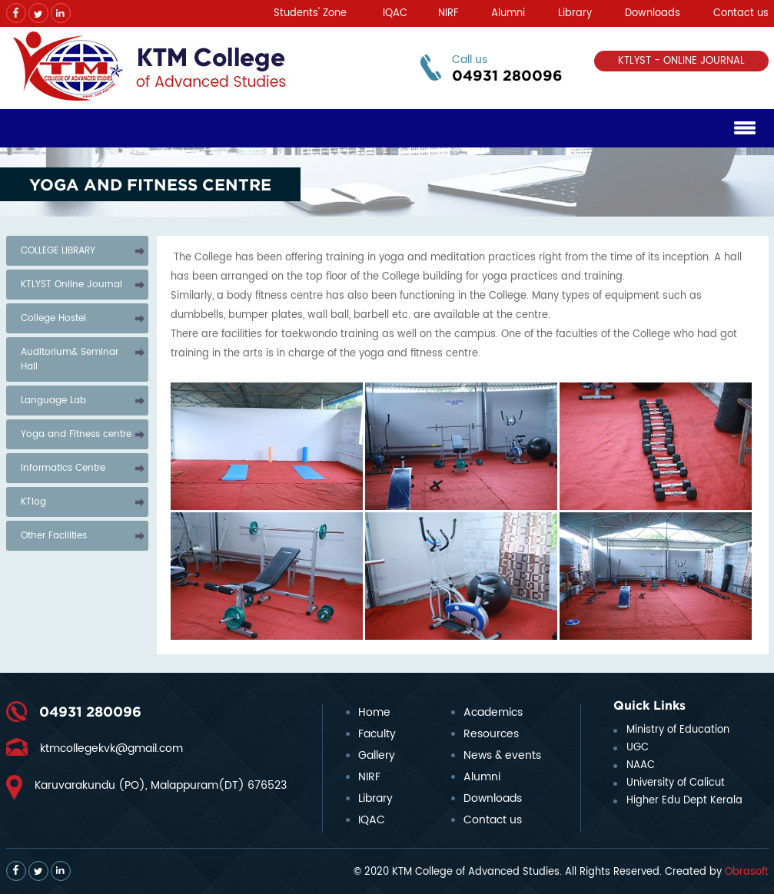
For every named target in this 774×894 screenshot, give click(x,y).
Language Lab (53, 400)
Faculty (377, 734)
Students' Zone (310, 13)
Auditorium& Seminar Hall (69, 359)
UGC (637, 748)
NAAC (640, 765)
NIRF (448, 13)
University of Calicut (675, 783)
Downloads (652, 13)
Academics (493, 712)
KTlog (33, 502)
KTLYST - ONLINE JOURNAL (681, 61)
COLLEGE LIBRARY (58, 250)
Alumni (508, 13)
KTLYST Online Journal (71, 284)
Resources (491, 734)
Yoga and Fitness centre (76, 434)
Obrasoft (747, 872)
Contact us (741, 13)
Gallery (376, 755)
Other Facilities (54, 535)
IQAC (395, 13)
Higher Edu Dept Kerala (684, 801)
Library (575, 13)
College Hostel (53, 318)
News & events (502, 755)
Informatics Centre (63, 468)
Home (374, 712)
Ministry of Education (677, 730)
